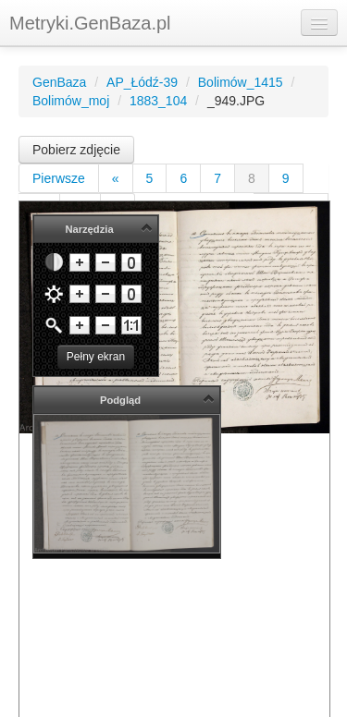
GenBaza (59, 82)
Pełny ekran (96, 356)
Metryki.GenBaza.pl (90, 23)
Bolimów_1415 (240, 82)
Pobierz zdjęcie (76, 149)
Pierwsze (58, 178)
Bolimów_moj (70, 100)
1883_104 (158, 100)
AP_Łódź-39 (142, 82)
